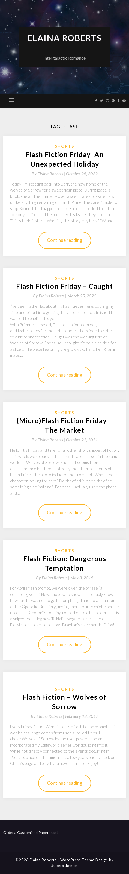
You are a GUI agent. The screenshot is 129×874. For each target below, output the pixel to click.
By (49, 173)
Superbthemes (64, 865)
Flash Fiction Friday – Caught (64, 286)
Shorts (64, 146)
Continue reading (64, 240)
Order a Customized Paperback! (30, 832)
